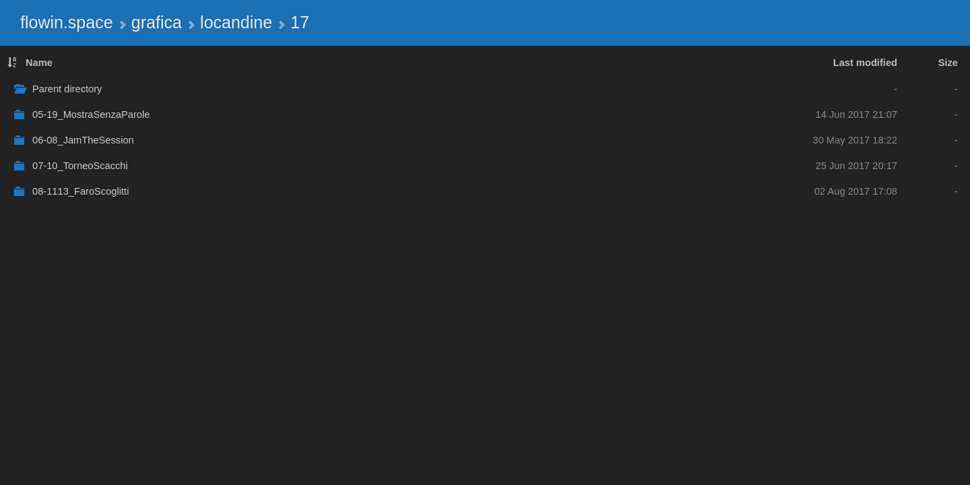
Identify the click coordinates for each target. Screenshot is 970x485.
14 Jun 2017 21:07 (856, 114)
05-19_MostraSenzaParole (91, 114)
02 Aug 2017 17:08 (855, 191)
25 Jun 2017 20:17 (856, 165)
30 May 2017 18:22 (855, 140)
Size (948, 62)
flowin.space (66, 22)
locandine (236, 22)
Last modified (865, 62)
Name (39, 62)
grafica (156, 22)
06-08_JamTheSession (83, 140)
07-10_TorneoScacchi (80, 165)
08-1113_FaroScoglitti (80, 191)
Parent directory (67, 89)
